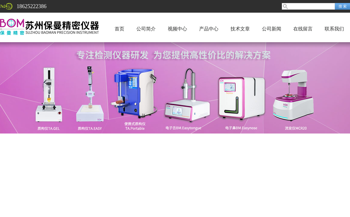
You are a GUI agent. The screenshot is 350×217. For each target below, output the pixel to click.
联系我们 (334, 28)
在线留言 (303, 28)
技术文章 (240, 28)
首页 (119, 28)
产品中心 (208, 28)
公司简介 (146, 28)
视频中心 (177, 28)
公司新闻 (271, 28)
